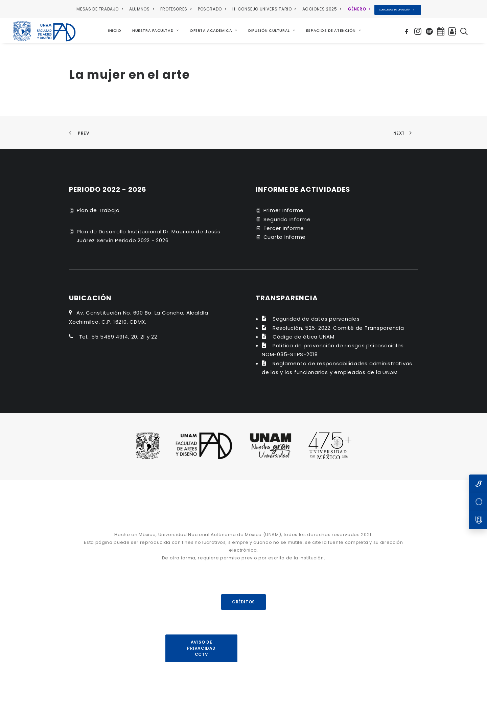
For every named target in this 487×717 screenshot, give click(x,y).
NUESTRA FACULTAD (155, 30)
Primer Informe (283, 210)
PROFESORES (175, 9)
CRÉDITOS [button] (243, 602)
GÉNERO (359, 9)
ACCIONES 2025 (321, 9)
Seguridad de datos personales (316, 318)
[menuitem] (100, 9)
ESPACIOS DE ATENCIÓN (333, 30)
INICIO (114, 30)
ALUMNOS (141, 9)
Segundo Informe (287, 219)
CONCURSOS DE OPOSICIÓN (396, 9)
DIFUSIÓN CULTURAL (272, 30)
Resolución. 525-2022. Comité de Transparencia (338, 327)
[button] (407, 30)
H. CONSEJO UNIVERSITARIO (264, 9)
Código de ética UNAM (303, 336)
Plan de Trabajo (98, 210)
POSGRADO (212, 9)
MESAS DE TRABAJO (99, 9)
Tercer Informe (283, 227)
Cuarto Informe (284, 236)
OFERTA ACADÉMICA (213, 30)
